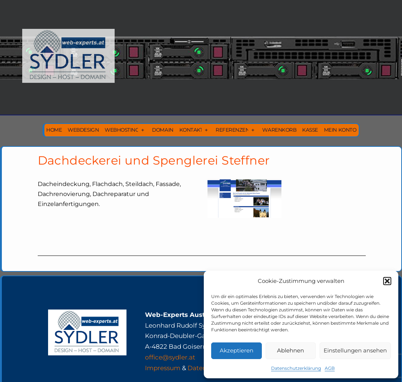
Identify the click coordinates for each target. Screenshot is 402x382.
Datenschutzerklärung (296, 368)
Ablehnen (290, 350)
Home (54, 130)
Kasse (310, 130)
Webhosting (122, 130)
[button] (387, 281)
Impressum (162, 368)
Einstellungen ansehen (355, 350)
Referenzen (232, 130)
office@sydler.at (170, 357)
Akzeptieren (236, 350)
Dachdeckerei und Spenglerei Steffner (154, 160)
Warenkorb (279, 130)
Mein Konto (340, 130)
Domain (162, 130)
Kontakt (191, 130)
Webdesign (83, 130)
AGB (330, 368)
